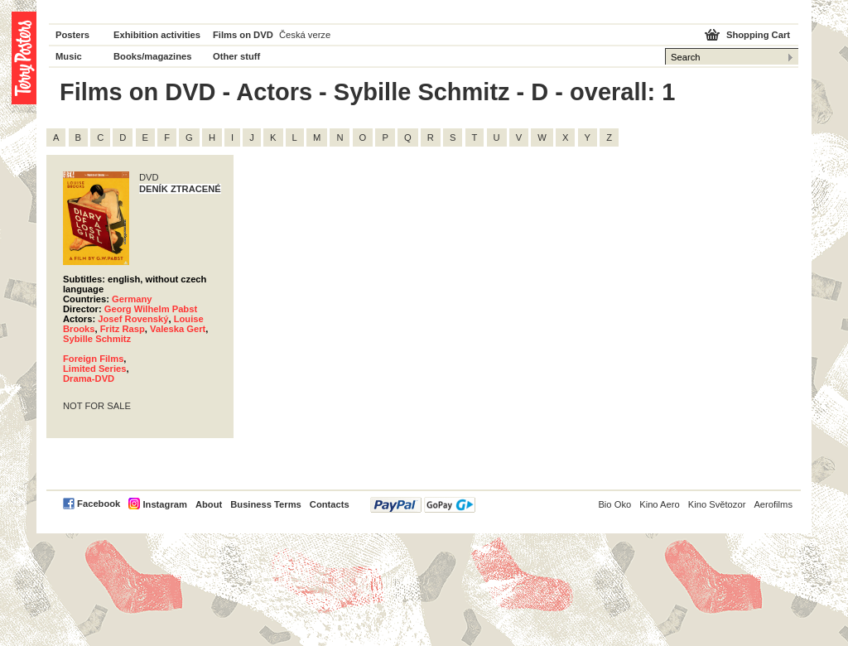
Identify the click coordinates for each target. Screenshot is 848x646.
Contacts (329, 504)
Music (68, 56)
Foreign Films (93, 359)
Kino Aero (659, 504)
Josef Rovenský (133, 319)
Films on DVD (243, 35)
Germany (132, 299)
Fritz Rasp (122, 329)
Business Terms (265, 504)
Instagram (164, 504)
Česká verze (304, 35)
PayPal (422, 505)
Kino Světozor (717, 504)
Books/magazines (152, 56)
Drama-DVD (88, 378)
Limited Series (94, 369)
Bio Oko (614, 504)
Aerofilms (773, 504)
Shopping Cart (758, 35)
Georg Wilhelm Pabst (150, 309)
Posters (72, 35)
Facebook (98, 504)
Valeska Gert (177, 329)
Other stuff (236, 56)
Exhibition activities (156, 35)
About (208, 504)
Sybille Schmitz (97, 339)
